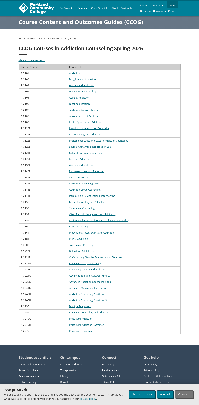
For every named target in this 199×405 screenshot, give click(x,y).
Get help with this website (158, 376)
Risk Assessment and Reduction (86, 171)
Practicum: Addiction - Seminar (86, 324)
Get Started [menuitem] (65, 8)
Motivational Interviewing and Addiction (91, 232)
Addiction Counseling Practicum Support (91, 300)
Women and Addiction (81, 85)
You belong (108, 364)
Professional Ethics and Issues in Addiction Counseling (99, 220)
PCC (21, 38)
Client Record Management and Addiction (92, 214)
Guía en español (111, 376)
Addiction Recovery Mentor (84, 109)
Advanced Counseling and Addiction (89, 312)
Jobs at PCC (108, 382)
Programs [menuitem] (83, 8)
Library (64, 376)
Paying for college (28, 370)
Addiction (74, 73)
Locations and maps (71, 364)
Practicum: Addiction (80, 318)
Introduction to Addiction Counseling (89, 128)
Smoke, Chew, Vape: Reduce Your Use (90, 146)
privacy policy (88, 398)
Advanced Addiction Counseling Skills (90, 281)
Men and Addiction (79, 159)
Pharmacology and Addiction (85, 134)
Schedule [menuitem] (99, 8)
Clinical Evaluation (79, 177)
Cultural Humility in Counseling (86, 152)
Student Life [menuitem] (127, 8)
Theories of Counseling (82, 208)
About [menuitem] (114, 8)
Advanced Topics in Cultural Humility (89, 275)
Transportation (68, 370)
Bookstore (66, 382)
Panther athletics (111, 370)
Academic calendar (29, 376)
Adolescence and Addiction (84, 116)
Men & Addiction (78, 238)
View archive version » (32, 60)
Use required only (142, 394)
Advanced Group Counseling (85, 263)
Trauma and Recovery (81, 245)
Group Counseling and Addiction (87, 202)
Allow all (165, 394)
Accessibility (150, 364)
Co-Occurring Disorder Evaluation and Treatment (96, 257)
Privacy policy (151, 370)
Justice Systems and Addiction (85, 122)
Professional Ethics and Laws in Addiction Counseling (98, 140)
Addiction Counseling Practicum (87, 294)
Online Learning (27, 382)
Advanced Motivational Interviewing (89, 287)
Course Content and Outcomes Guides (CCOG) (81, 22)
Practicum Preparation (81, 330)
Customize (184, 394)
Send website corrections (157, 382)
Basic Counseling (78, 226)
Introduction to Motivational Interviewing (92, 195)
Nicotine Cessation (79, 103)
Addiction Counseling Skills (84, 183)
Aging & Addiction (79, 97)
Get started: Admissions (32, 364)
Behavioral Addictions (81, 251)
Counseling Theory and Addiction (87, 269)
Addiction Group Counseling (85, 189)
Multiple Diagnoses (80, 306)
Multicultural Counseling (82, 91)
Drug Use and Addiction (82, 79)
